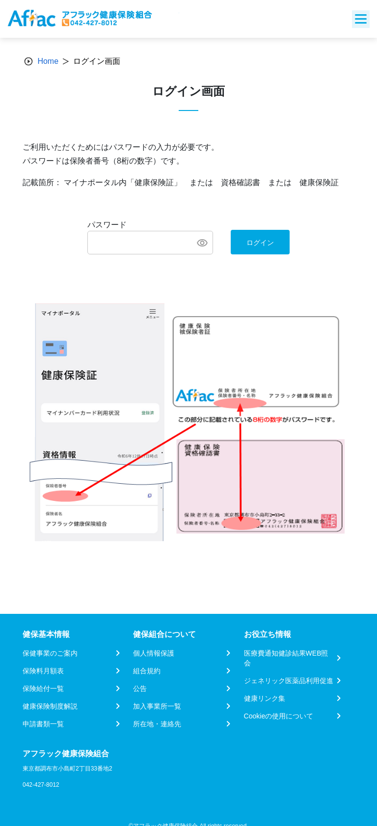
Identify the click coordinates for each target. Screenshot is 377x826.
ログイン (260, 243)
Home (47, 61)
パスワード (107, 224)
